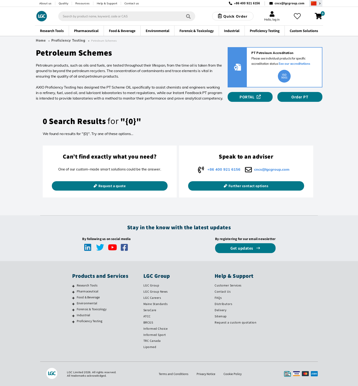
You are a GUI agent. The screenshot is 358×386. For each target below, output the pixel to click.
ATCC (147, 316)
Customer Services (228, 285)
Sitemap (221, 316)
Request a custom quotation (235, 322)
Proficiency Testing (68, 40)
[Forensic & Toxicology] (73, 310)
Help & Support (107, 3)
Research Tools (87, 285)
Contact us (131, 3)
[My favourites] (297, 16)
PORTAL (247, 97)
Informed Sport (154, 335)
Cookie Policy (233, 374)
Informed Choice (155, 329)
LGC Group (151, 285)
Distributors (223, 304)
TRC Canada (152, 341)
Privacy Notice (206, 374)
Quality (63, 3)
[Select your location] (315, 3)
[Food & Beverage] (73, 298)
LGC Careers (152, 298)
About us (45, 3)
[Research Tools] (73, 286)
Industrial (83, 315)
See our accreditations (294, 63)
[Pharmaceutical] (73, 292)
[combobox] (126, 16)
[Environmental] (73, 304)
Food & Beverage (88, 297)
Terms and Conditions (173, 374)
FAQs (218, 298)
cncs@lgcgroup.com (289, 3)
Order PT (299, 97)
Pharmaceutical (88, 291)
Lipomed (149, 347)
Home (41, 40)
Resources (82, 3)
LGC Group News (155, 291)
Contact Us (223, 291)
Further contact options (248, 186)
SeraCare (149, 310)
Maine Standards (155, 304)
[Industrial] (73, 316)
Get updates (242, 248)
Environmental (87, 303)
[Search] (188, 16)
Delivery (220, 310)
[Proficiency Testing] (73, 322)
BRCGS (148, 322)
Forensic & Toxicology (91, 309)
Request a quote (112, 186)
